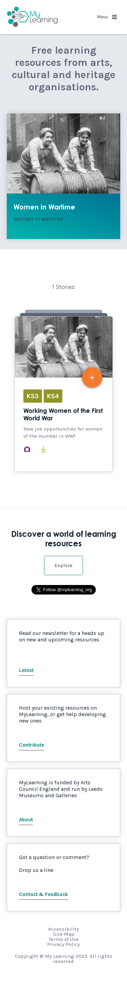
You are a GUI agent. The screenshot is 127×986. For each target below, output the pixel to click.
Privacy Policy (63, 944)
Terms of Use (64, 939)
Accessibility (63, 929)
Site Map (63, 934)
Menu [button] (107, 16)
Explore (63, 565)
